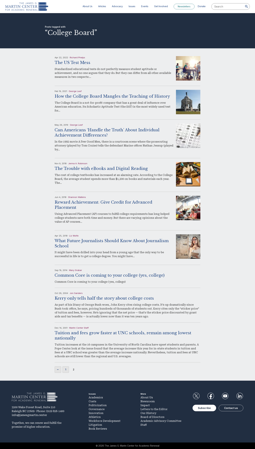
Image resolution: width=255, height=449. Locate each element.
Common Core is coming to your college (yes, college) (110, 275)
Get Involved (161, 6)
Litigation (95, 424)
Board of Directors (152, 417)
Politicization (98, 405)
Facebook (210, 396)
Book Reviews (98, 428)
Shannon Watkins (77, 197)
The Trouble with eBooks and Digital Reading (101, 168)
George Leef (75, 91)
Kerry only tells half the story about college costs (104, 298)
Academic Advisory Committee (161, 420)
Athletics (95, 417)
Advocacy (117, 6)
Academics (96, 397)
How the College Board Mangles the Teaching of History (112, 96)
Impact (145, 405)
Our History (148, 413)
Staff (144, 424)
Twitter (196, 396)
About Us (87, 6)
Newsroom (148, 401)
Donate (202, 6)
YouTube (225, 396)
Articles (102, 6)
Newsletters (184, 6)
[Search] (246, 6)
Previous (58, 369)
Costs (92, 401)
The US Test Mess (72, 62)
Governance (97, 409)
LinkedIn (239, 396)
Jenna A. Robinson (77, 163)
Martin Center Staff (79, 327)
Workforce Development (105, 420)
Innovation (96, 413)
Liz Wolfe (74, 235)
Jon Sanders (76, 293)
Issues (132, 6)
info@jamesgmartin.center (29, 415)
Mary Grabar (75, 270)
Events (144, 6)
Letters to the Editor (154, 409)
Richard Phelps (77, 57)
